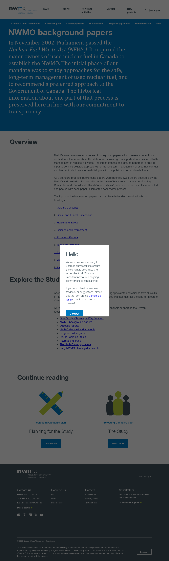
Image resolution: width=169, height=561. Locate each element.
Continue (63, 298)
